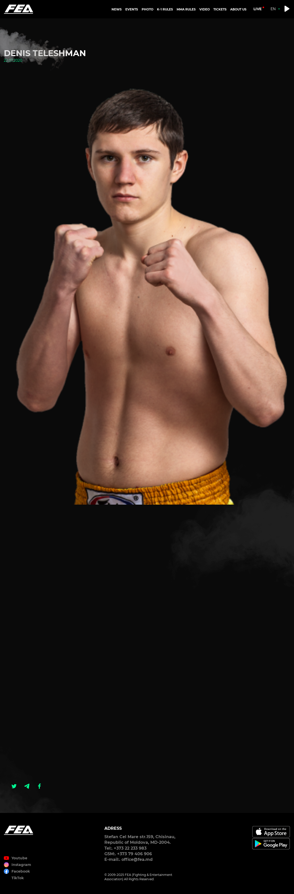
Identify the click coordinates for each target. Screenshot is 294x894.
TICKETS (220, 9)
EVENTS (131, 9)
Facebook (20, 871)
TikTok (17, 878)
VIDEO (204, 9)
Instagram (21, 864)
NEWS (117, 9)
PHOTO (147, 9)
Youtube (19, 858)
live (257, 9)
